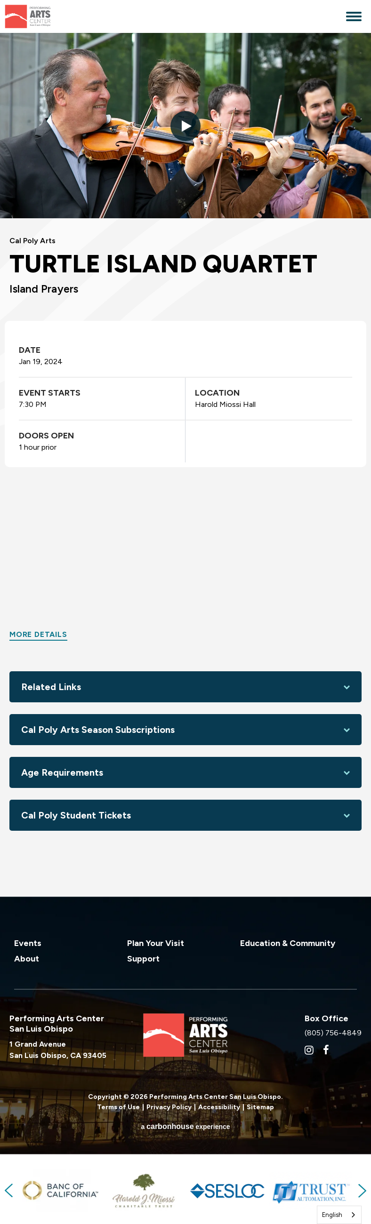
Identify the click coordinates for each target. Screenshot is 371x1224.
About (26, 957)
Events (27, 942)
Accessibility (219, 1106)
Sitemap (260, 1106)
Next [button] (361, 1189)
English (332, 1214)
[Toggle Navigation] (354, 18)
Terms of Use (118, 1106)
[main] (185, 464)
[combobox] (339, 1215)
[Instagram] (309, 1048)
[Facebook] (326, 1048)
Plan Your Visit (155, 942)
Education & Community (287, 942)
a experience (185, 1125)
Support (143, 957)
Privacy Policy (169, 1106)
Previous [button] (9, 1189)
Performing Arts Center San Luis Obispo (47, 16)
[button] (185, 126)
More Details (38, 632)
